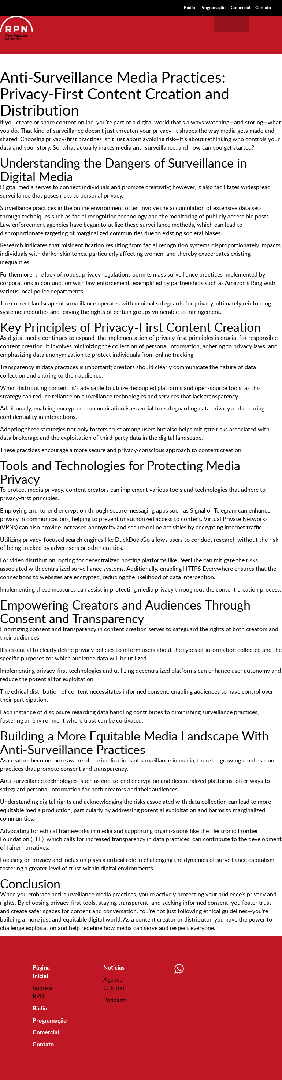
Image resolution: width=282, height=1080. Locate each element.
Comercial (240, 7)
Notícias (114, 967)
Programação (213, 7)
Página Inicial (41, 971)
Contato (263, 7)
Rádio (189, 7)
